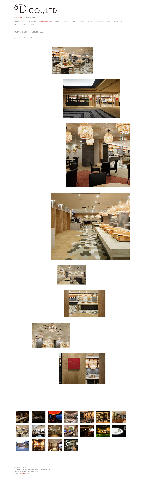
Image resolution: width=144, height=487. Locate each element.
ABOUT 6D (31, 17)
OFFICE (65, 21)
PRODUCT (33, 24)
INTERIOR (32, 21)
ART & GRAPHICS (20, 24)
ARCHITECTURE (19, 21)
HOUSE (74, 21)
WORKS (19, 17)
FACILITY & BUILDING (95, 21)
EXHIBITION (118, 21)
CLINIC (108, 21)
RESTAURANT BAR (45, 21)
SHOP (57, 21)
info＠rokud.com (24, 473)
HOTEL (82, 21)
